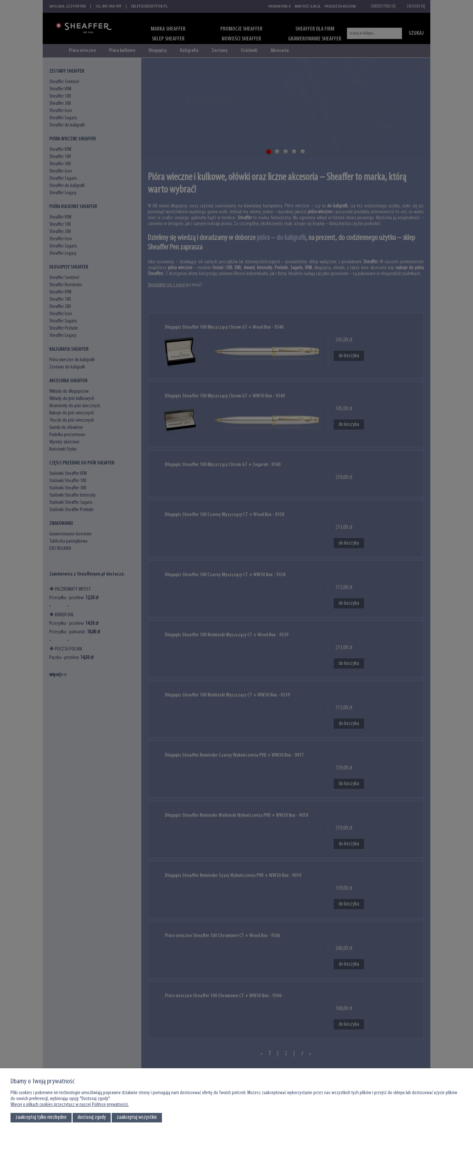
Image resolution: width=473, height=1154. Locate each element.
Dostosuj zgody (92, 1117)
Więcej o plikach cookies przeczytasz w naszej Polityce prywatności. (70, 1104)
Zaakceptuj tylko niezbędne (41, 1117)
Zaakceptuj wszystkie (137, 1117)
